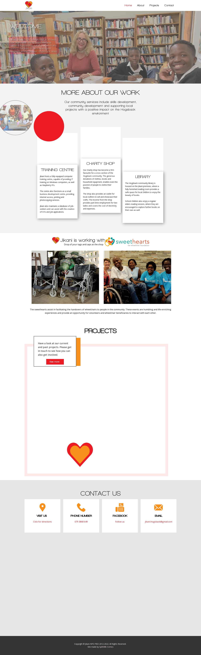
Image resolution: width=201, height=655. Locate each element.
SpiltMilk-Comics (106, 647)
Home (128, 5)
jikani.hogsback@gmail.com (158, 521)
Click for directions (42, 521)
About (140, 5)
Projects (154, 5)
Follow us (119, 521)
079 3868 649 (81, 521)
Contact (169, 5)
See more (55, 362)
